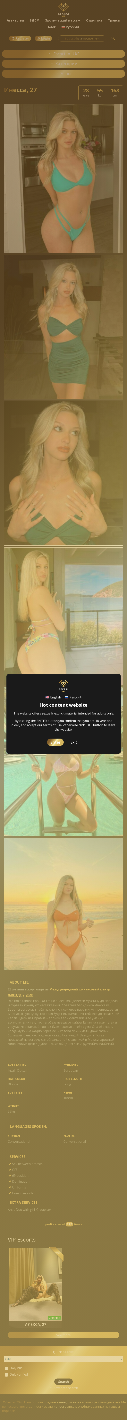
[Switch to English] (53, 697)
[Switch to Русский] (73, 697)
